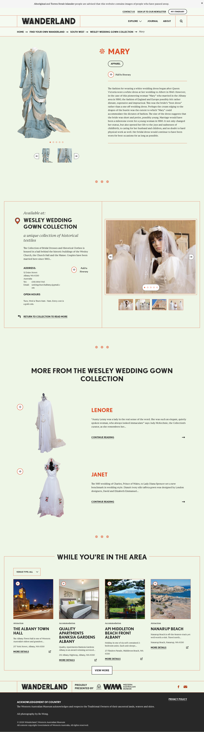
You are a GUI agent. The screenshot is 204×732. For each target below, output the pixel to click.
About (167, 21)
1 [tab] (50, 142)
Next (76, 156)
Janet (99, 474)
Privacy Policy (178, 699)
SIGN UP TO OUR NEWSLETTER (151, 11)
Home (20, 32)
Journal (152, 21)
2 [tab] (53, 142)
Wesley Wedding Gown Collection (111, 32)
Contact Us (129, 11)
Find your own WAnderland (47, 32)
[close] (202, 3)
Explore (133, 21)
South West (77, 32)
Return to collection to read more (45, 316)
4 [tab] (59, 142)
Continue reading (102, 437)
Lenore (102, 410)
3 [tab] (56, 142)
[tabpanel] (56, 93)
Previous (36, 156)
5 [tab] (63, 142)
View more (102, 670)
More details (21, 651)
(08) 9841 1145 (38, 282)
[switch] (181, 21)
